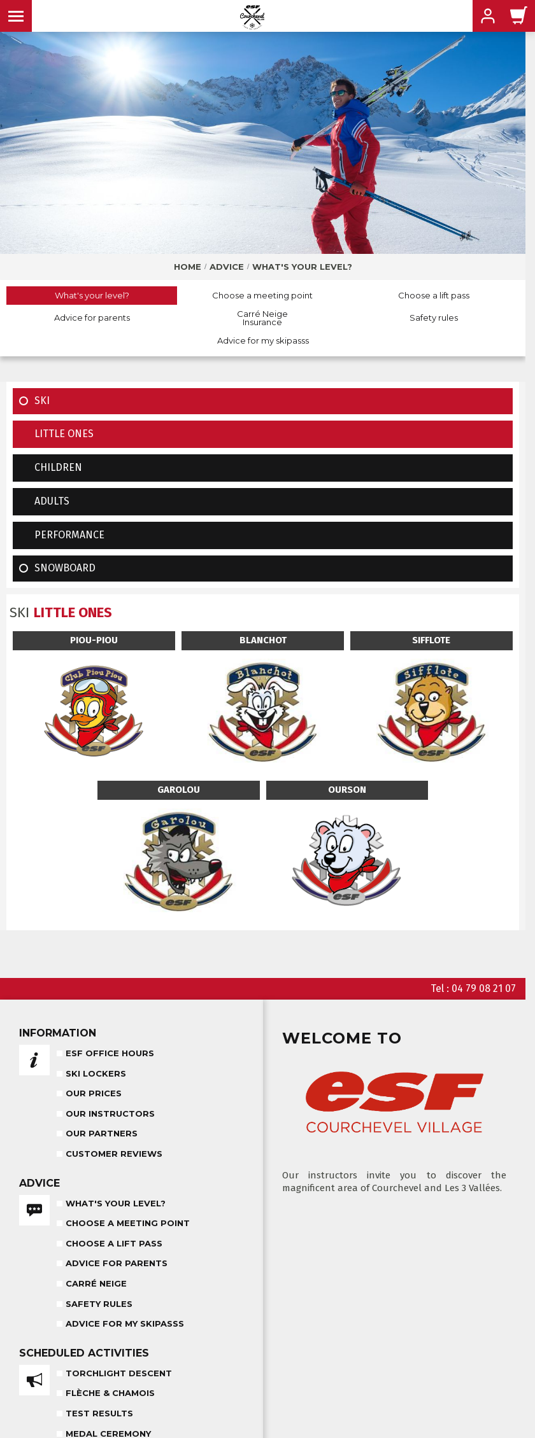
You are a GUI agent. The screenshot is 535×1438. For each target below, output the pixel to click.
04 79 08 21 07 (484, 988)
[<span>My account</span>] (488, 16)
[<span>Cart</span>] (519, 16)
